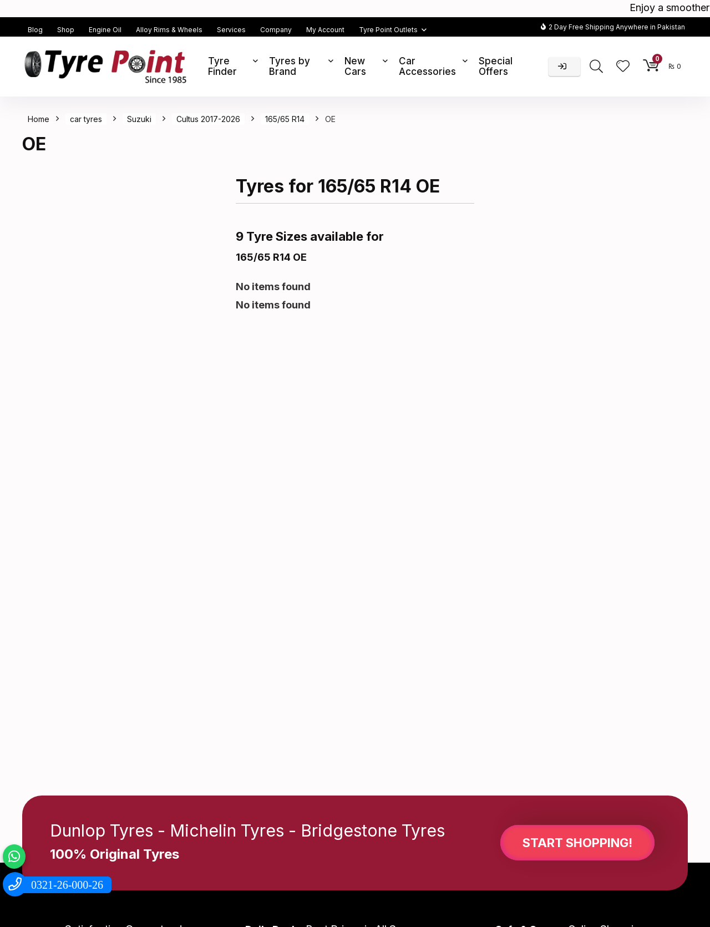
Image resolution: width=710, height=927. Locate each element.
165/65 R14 (285, 119)
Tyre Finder (222, 66)
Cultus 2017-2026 (208, 119)
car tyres (86, 119)
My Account (325, 30)
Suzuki (139, 119)
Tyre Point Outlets (388, 30)
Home (38, 119)
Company (276, 30)
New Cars (355, 66)
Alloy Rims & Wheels (169, 30)
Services (231, 30)
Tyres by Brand (289, 66)
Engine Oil (105, 30)
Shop (65, 30)
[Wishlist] (623, 67)
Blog (35, 30)
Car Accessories (427, 66)
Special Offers (496, 66)
